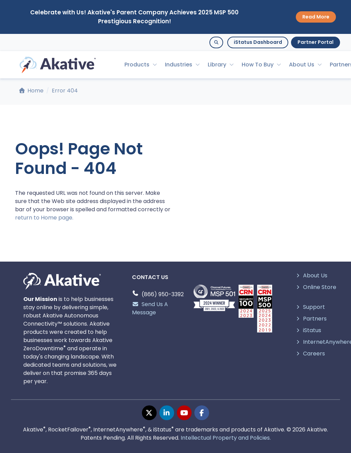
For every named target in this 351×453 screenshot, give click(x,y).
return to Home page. (44, 218)
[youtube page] (184, 412)
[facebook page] (201, 412)
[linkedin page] (166, 412)
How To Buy (258, 64)
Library (217, 64)
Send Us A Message (150, 308)
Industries (178, 64)
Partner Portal (316, 42)
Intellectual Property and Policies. (226, 438)
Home (31, 91)
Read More (315, 16)
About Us (301, 64)
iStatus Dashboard (258, 42)
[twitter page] (149, 412)
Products (136, 64)
